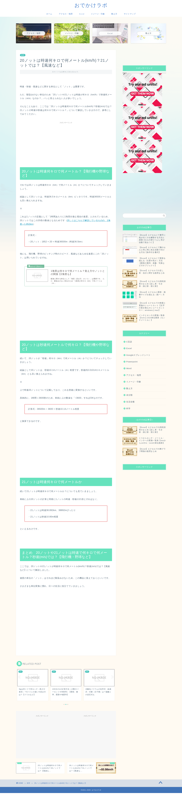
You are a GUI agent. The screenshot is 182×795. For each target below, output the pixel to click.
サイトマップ (130, 14)
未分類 (129, 395)
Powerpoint (132, 362)
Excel (81, 14)
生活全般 (130, 402)
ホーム (49, 14)
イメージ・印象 (98, 14)
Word (129, 368)
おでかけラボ (91, 5)
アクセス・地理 (66, 14)
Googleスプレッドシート (138, 355)
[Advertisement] (66, 143)
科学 (22, 55)
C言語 (129, 342)
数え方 (114, 14)
